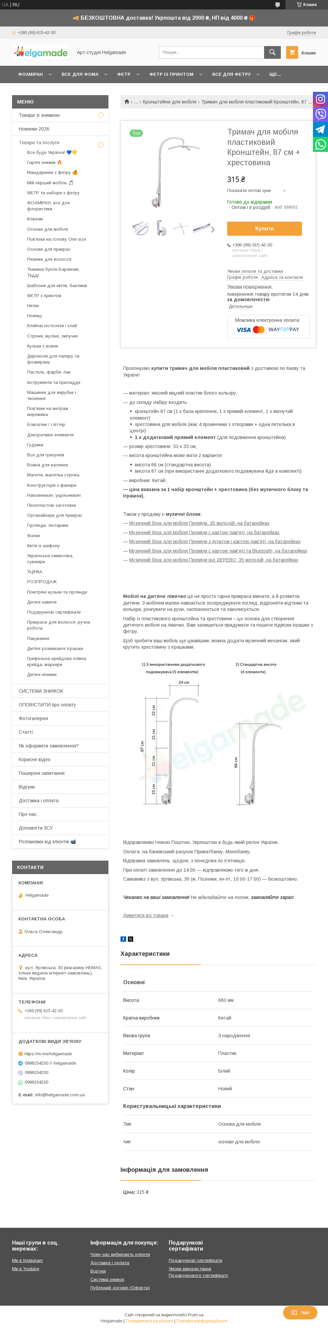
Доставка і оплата (39, 800)
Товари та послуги (39, 142)
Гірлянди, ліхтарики (47, 525)
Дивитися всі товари (145, 915)
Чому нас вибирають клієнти (120, 1254)
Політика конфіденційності (201, 1321)
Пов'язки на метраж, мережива (48, 411)
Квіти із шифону (43, 545)
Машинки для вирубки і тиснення (51, 395)
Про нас (27, 814)
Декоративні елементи (50, 434)
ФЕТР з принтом (44, 295)
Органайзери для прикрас (54, 515)
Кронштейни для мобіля (169, 101)
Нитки (33, 305)
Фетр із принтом (171, 74)
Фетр (124, 74)
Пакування (38, 638)
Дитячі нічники (42, 674)
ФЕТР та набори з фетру (53, 192)
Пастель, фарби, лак (49, 372)
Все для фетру (231, 74)
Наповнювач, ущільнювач (54, 495)
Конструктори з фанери (51, 485)
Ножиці (34, 315)
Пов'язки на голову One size (56, 239)
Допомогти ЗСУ (36, 828)
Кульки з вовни (42, 346)
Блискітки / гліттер (46, 424)
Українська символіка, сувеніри (50, 558)
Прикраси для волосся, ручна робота (58, 625)
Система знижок (107, 1279)
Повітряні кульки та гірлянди (57, 592)
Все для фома (80, 74)
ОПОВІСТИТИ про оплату (47, 704)
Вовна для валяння (47, 464)
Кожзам (35, 218)
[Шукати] (272, 52)
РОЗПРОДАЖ (42, 581)
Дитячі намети (42, 602)
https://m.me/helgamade (48, 1053)
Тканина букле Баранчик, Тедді (53, 272)
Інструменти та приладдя (53, 382)
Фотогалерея (33, 718)
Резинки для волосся (49, 259)
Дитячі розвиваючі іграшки (55, 648)
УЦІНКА (35, 571)
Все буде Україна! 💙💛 (52, 152)
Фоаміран (30, 74)
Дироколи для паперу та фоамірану (53, 359)
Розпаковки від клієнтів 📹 (47, 841)
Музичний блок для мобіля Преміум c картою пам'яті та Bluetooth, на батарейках (218, 550)
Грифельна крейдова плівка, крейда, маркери (57, 661)
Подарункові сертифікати (54, 612)
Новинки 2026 (34, 129)
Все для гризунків (45, 454)
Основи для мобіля (47, 229)
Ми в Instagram (27, 1260)
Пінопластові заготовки (51, 505)
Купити (264, 228)
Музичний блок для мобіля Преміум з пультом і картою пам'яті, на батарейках (215, 541)
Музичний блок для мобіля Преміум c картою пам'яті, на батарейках (204, 532)
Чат (300, 1313)
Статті (26, 732)
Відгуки (27, 787)
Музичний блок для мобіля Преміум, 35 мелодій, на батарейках (199, 523)
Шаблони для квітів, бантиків (57, 285)
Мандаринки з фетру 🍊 (52, 172)
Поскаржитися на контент (149, 1321)
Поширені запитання (42, 773)
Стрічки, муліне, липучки (52, 336)
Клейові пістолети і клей (52, 325)
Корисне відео (35, 759)
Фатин (33, 535)
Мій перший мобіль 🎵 (50, 182)
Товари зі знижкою (39, 115)
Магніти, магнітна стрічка (53, 474)
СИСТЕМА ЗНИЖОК (41, 691)
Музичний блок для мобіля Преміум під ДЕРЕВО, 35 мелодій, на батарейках (213, 560)
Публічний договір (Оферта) (120, 1287)
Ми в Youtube (25, 1268)
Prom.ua (195, 1315)
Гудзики (35, 444)
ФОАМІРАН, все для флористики (48, 205)
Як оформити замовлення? (49, 745)
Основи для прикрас (49, 249)
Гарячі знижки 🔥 (44, 162)
